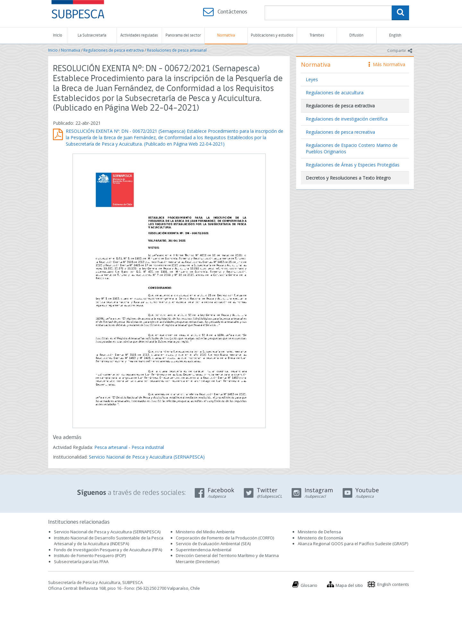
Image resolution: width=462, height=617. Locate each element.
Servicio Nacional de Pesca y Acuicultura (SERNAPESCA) (147, 457)
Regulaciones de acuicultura (335, 92)
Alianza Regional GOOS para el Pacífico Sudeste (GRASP (352, 543)
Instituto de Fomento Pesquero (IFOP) (90, 555)
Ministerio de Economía (320, 538)
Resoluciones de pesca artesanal (177, 50)
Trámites (317, 35)
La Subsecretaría (92, 35)
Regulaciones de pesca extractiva (113, 50)
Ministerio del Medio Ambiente (205, 532)
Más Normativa (387, 64)
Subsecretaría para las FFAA (81, 561)
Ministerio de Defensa (319, 532)
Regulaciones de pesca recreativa (340, 132)
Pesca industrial (148, 447)
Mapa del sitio (349, 585)
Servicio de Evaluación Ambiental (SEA (213, 543)
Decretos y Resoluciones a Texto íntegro (348, 178)
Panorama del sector (183, 35)
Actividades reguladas (139, 35)
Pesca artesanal (111, 447)
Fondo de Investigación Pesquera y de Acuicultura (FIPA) (108, 550)
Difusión (356, 35)
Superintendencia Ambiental (203, 550)
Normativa (226, 35)
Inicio (57, 35)
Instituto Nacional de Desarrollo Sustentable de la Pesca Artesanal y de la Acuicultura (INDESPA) (108, 541)
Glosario (309, 585)
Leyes (312, 79)
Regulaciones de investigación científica (347, 119)
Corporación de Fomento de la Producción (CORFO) (225, 538)
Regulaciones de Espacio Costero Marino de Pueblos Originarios (352, 148)
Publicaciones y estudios (272, 35)
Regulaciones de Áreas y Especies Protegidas (352, 165)
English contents (393, 584)
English (395, 35)
